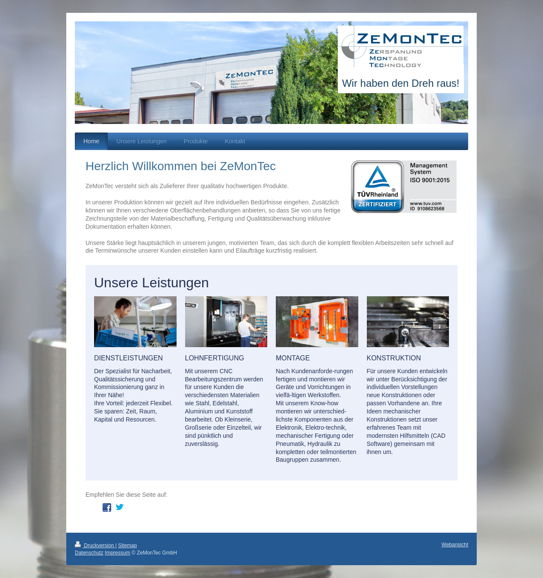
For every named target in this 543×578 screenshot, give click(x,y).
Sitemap (127, 546)
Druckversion (95, 546)
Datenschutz (89, 553)
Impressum (117, 553)
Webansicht (455, 545)
